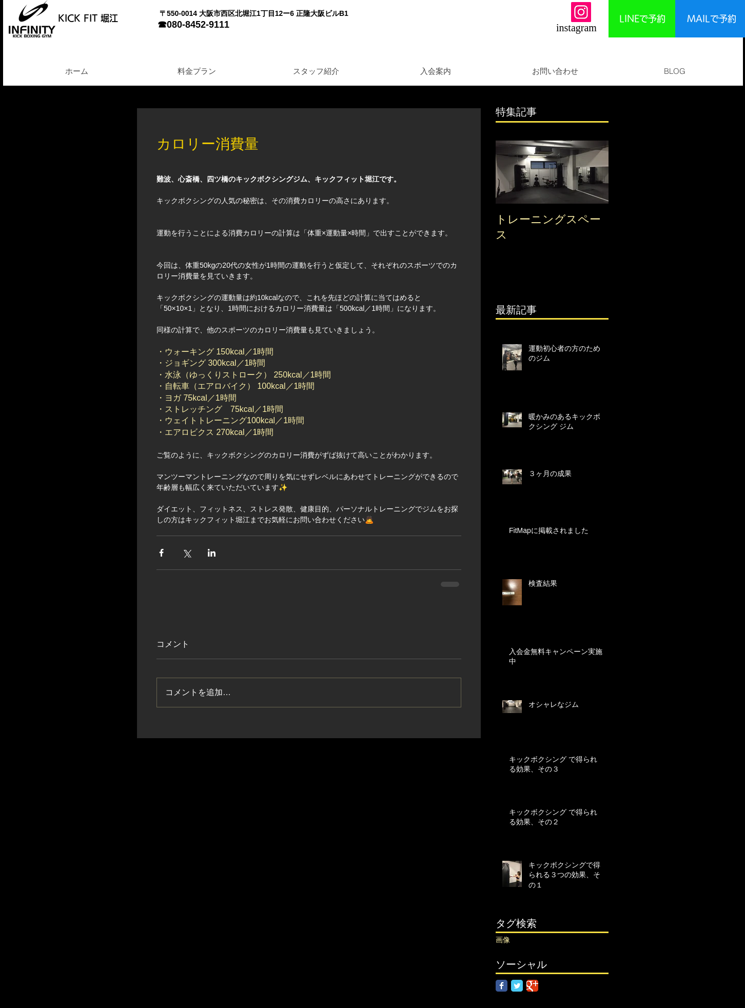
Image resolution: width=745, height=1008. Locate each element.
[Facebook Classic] (501, 986)
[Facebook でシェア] (161, 553)
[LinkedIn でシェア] (212, 553)
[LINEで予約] (642, 18)
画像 (503, 940)
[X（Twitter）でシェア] (186, 553)
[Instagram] (581, 12)
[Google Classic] (532, 986)
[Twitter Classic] (517, 986)
